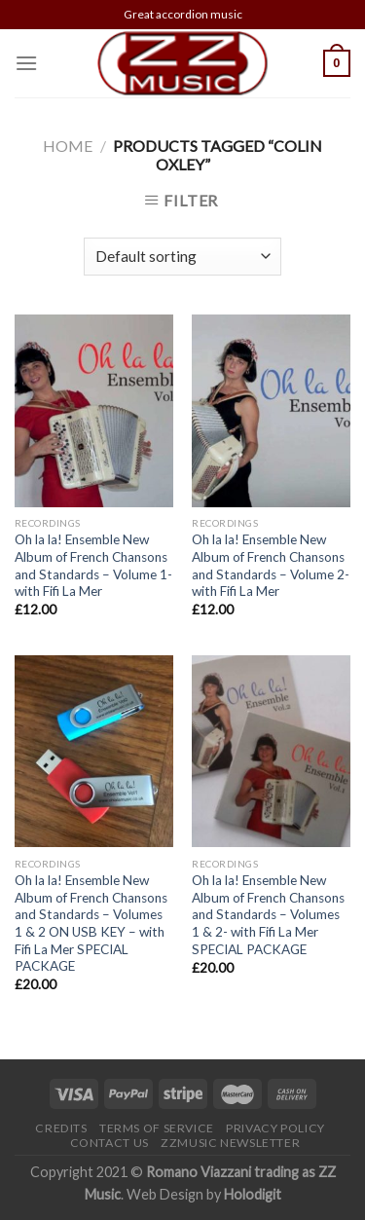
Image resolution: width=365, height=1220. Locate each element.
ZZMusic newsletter (230, 1142)
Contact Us (109, 1142)
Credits (61, 1128)
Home (67, 145)
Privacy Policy (275, 1128)
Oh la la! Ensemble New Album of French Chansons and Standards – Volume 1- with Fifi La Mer (93, 565)
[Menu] (26, 63)
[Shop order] (182, 257)
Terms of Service (156, 1128)
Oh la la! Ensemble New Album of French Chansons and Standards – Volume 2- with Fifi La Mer (270, 565)
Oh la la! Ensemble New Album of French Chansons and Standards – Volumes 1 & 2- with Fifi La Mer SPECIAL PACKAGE (268, 914)
